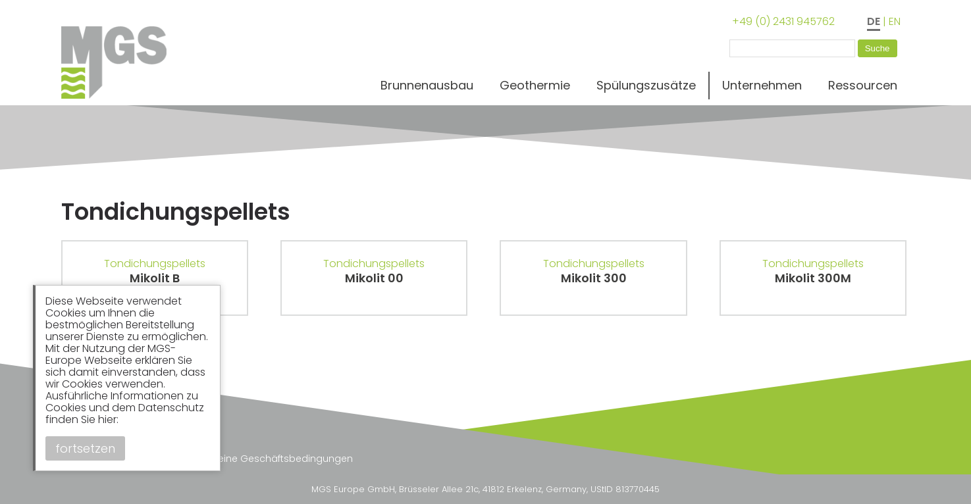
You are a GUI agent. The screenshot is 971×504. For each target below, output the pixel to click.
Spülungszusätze (646, 85)
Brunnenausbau (427, 85)
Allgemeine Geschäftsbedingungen (269, 458)
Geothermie (535, 85)
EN (895, 21)
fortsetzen (85, 448)
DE (873, 21)
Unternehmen (762, 85)
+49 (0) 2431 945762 (783, 21)
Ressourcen (862, 85)
